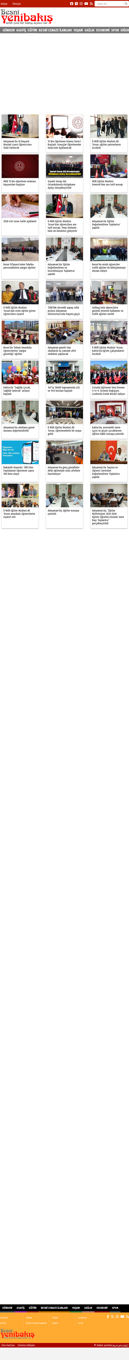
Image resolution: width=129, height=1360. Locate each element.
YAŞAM (78, 30)
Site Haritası (8, 1345)
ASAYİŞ (21, 30)
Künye (4, 3)
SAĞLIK (89, 30)
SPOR (115, 30)
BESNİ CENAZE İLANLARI (55, 30)
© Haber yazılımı (111, 1345)
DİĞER (125, 30)
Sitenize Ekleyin (26, 1345)
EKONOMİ (103, 30)
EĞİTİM (32, 30)
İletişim (17, 3)
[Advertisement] (37, 74)
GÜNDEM (9, 30)
